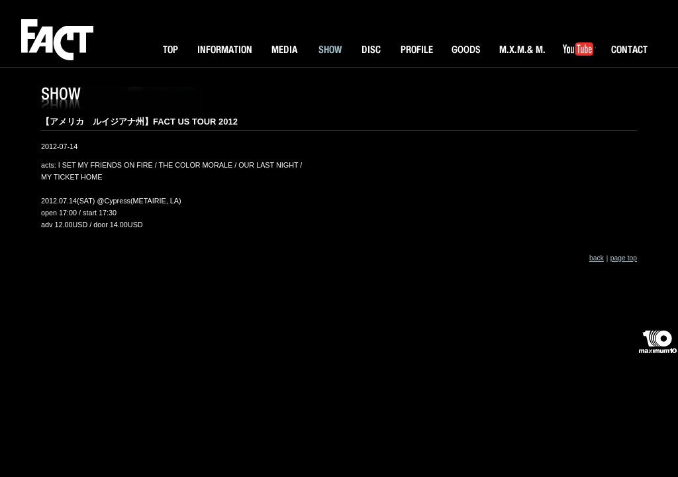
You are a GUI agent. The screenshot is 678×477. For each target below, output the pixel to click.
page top (623, 258)
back (596, 258)
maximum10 (657, 347)
